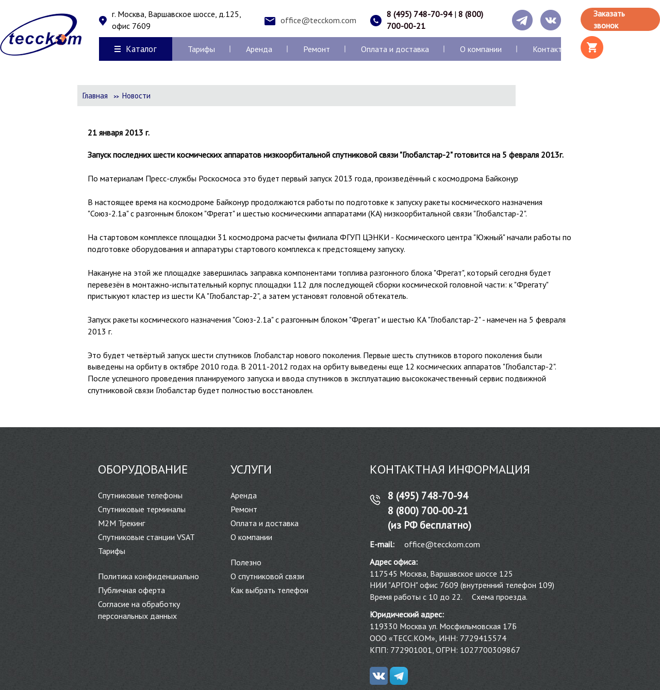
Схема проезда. (499, 597)
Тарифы (201, 49)
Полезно (245, 562)
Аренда (259, 49)
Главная (95, 95)
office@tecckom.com (318, 20)
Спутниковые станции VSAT (146, 537)
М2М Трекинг (121, 523)
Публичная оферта (131, 590)
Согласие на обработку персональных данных (139, 610)
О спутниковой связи (267, 576)
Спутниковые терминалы (142, 509)
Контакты (550, 49)
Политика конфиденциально (148, 576)
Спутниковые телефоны (140, 495)
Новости (136, 95)
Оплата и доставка (395, 49)
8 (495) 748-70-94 (419, 14)
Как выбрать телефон (269, 590)
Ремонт (316, 49)
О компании (481, 49)
